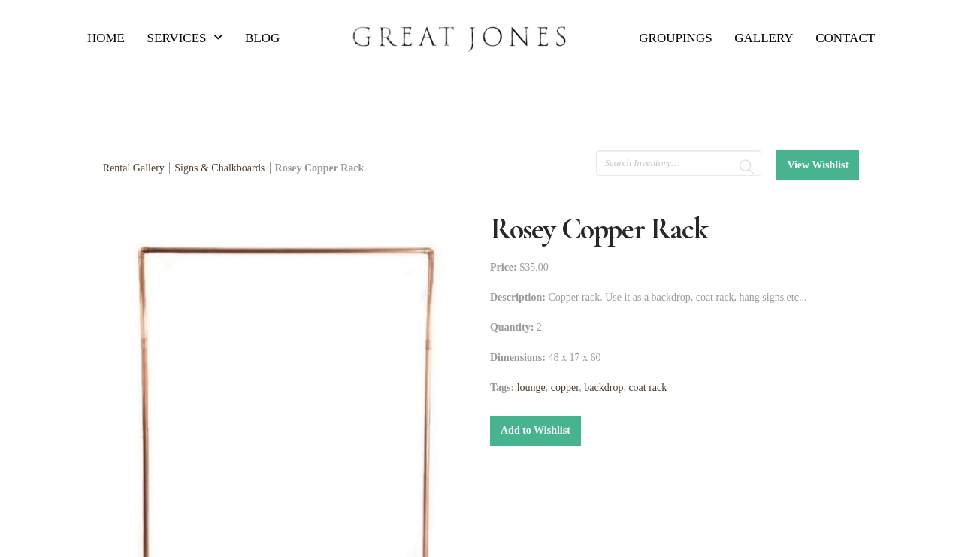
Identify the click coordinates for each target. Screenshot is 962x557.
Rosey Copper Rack (320, 168)
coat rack (647, 387)
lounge (531, 387)
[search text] (678, 163)
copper (565, 387)
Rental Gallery (134, 168)
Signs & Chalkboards (219, 168)
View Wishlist (818, 165)
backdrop (603, 387)
